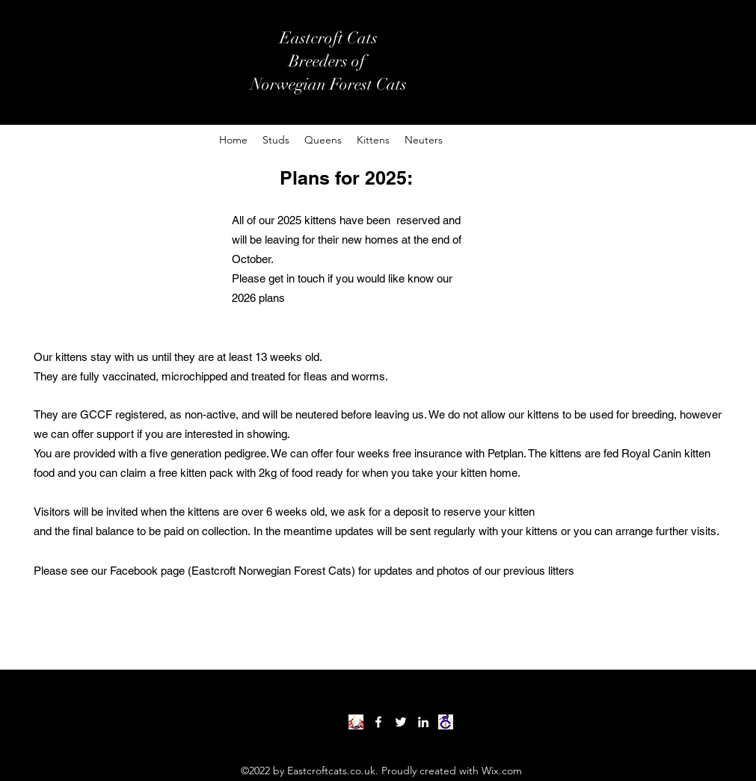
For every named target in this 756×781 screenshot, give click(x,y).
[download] (445, 721)
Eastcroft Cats (329, 38)
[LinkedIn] (423, 721)
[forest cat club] (355, 721)
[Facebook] (378, 721)
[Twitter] (400, 721)
